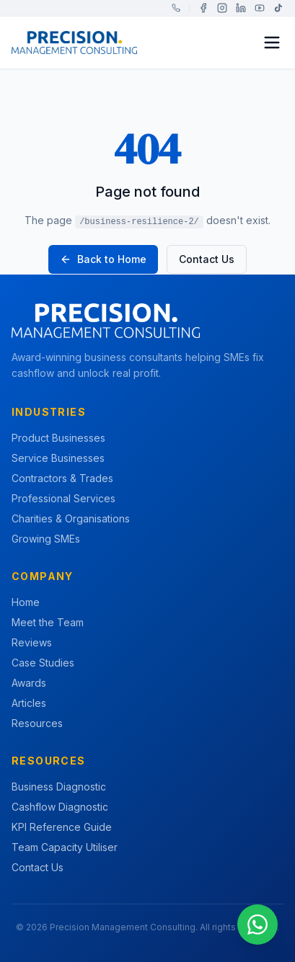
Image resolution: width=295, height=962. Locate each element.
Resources (37, 723)
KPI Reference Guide (62, 827)
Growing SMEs (46, 539)
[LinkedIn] (241, 8)
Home (26, 602)
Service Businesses (58, 458)
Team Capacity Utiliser (65, 847)
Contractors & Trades (62, 478)
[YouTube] (260, 8)
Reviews (32, 642)
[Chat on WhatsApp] (257, 924)
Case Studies (43, 662)
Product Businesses (58, 438)
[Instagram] (222, 8)
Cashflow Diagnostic (60, 807)
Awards (29, 683)
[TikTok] (278, 8)
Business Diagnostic (59, 786)
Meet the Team (48, 622)
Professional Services (63, 498)
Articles (29, 703)
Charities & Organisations (71, 518)
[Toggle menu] (272, 42)
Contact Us (206, 259)
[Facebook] (203, 8)
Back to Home (103, 259)
